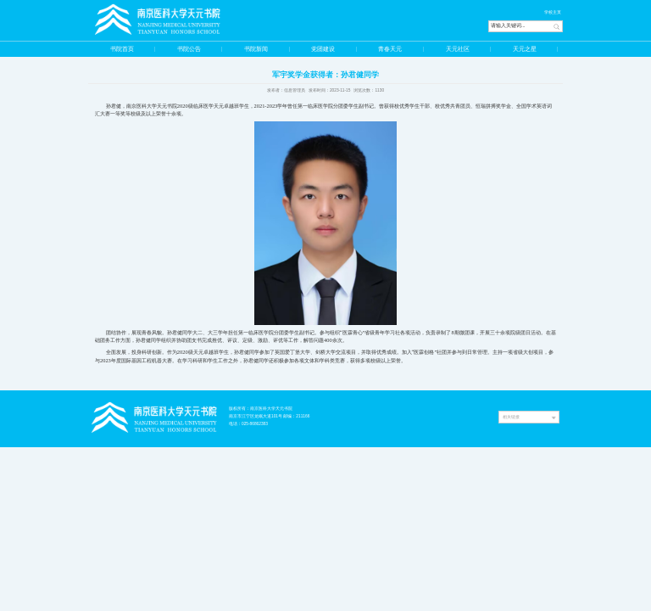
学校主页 (552, 12)
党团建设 (323, 49)
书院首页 (122, 49)
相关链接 (511, 416)
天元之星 (525, 49)
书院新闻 (256, 49)
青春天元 (390, 49)
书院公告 (189, 49)
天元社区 (458, 49)
